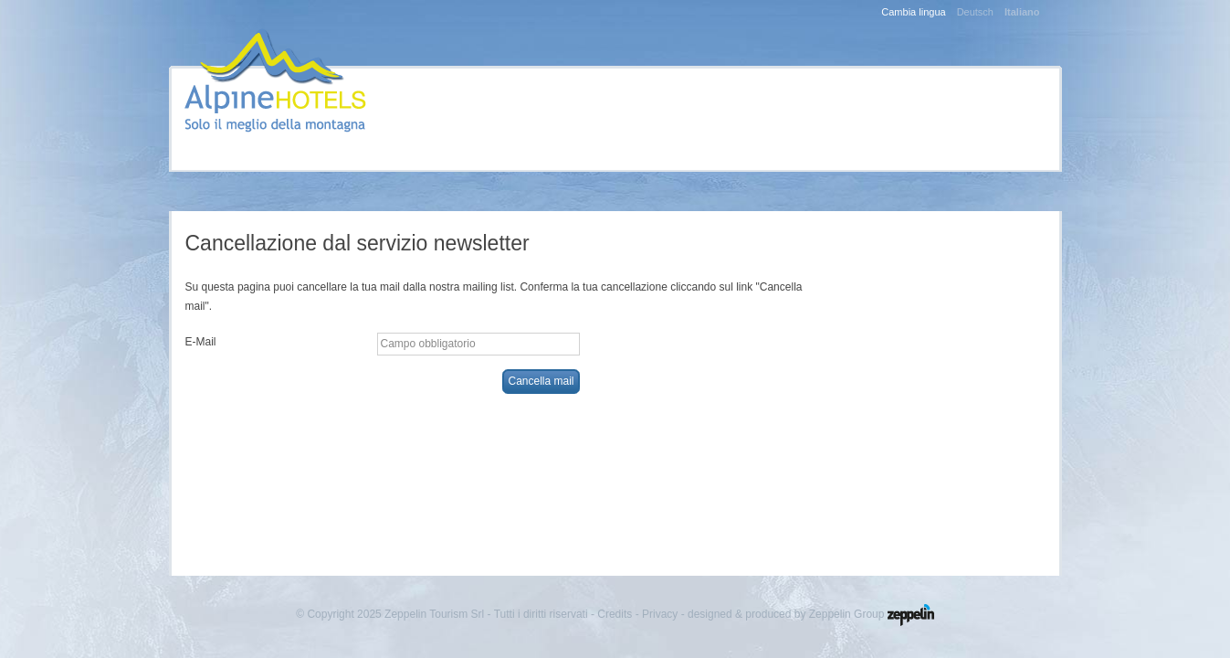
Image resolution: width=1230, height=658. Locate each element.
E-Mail (200, 341)
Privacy (660, 614)
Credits (614, 614)
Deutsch (975, 11)
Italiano (1022, 11)
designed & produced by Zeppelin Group (811, 614)
